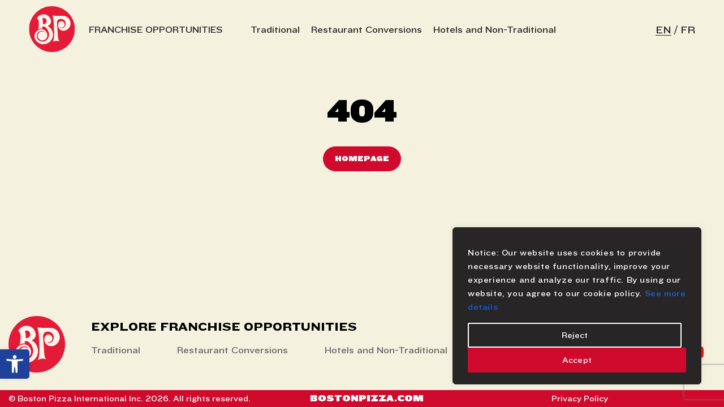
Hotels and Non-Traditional (494, 29)
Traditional (275, 29)
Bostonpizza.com (367, 398)
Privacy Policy (579, 398)
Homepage (362, 158)
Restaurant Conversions (366, 29)
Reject (575, 335)
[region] (577, 305)
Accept (577, 360)
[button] (14, 364)
